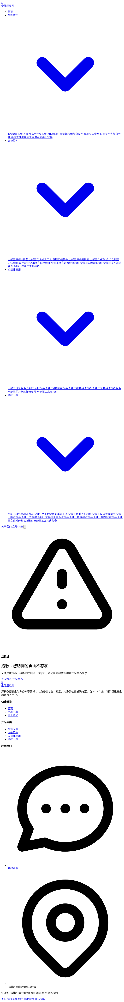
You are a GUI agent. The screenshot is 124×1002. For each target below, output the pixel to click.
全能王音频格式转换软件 (106, 388)
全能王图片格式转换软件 (22, 391)
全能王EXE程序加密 (45, 520)
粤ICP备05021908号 (12, 998)
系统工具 (13, 739)
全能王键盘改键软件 (105, 517)
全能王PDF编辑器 (79, 259)
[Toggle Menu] (24, 527)
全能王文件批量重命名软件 (53, 517)
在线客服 (13, 868)
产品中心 (17, 679)
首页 (10, 11)
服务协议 (40, 998)
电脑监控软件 (61, 259)
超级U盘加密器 (17, 133)
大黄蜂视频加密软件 (72, 133)
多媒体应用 (14, 735)
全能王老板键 (29, 517)
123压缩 (29, 520)
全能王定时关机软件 (80, 513)
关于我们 (6, 526)
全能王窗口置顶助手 (104, 513)
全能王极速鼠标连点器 (21, 513)
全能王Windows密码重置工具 (51, 513)
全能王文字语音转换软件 (65, 262)
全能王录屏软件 (36, 388)
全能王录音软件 (17, 388)
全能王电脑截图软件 (81, 517)
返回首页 (6, 679)
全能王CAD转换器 (101, 259)
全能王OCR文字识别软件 (36, 262)
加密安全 (13, 729)
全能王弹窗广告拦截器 (27, 266)
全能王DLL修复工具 (41, 259)
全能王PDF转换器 (18, 259)
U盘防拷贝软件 (44, 137)
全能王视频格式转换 (80, 388)
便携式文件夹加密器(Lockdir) (43, 133)
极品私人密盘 (92, 133)
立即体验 (17, 526)
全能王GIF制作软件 (56, 388)
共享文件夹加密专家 (23, 137)
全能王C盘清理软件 (91, 262)
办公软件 (13, 732)
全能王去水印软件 (47, 391)
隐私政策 (29, 998)
